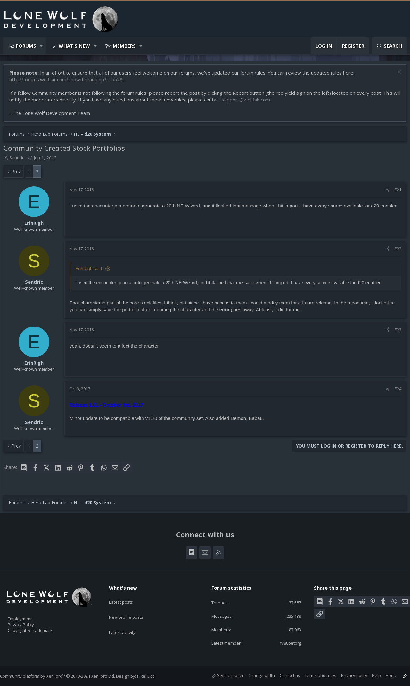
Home (385, 675)
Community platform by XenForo (63, 676)
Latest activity (128, 620)
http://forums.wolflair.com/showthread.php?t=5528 (69, 82)
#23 (394, 333)
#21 (394, 193)
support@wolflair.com (257, 103)
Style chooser (221, 675)
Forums (26, 46)
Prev (19, 175)
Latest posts (126, 595)
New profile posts (132, 608)
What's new (74, 46)
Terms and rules (314, 675)
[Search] (389, 45)
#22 (394, 252)
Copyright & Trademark (40, 628)
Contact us (283, 675)
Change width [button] (255, 675)
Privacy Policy (29, 621)
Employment (28, 614)
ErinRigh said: (92, 271)
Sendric (20, 161)
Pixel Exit (152, 676)
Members (124, 46)
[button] (41, 45)
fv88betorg (285, 642)
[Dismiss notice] (395, 76)
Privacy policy (348, 675)
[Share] (384, 193)
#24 (394, 392)
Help (369, 675)
